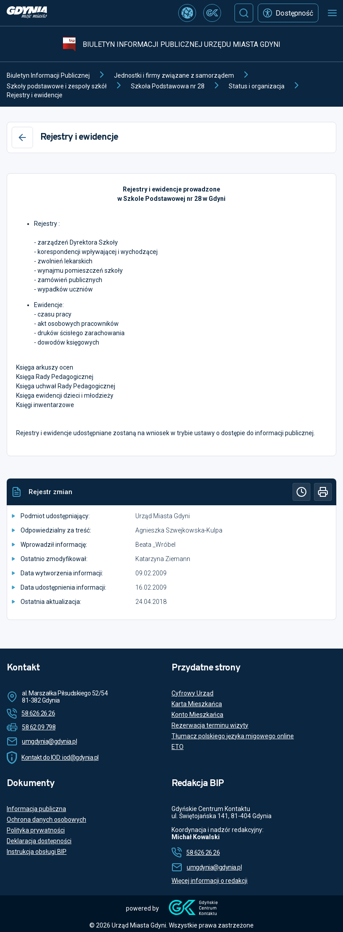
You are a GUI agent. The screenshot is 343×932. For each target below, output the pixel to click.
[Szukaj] (243, 13)
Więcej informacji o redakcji (209, 880)
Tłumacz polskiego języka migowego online (233, 736)
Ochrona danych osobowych (46, 819)
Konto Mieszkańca (197, 714)
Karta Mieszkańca (197, 703)
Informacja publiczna (36, 808)
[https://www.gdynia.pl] (27, 13)
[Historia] (301, 492)
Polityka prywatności (36, 830)
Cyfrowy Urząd (192, 693)
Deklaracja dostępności (39, 841)
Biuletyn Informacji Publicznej (48, 75)
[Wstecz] (22, 137)
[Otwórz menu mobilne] (332, 13)
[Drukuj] (323, 492)
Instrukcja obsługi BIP (37, 851)
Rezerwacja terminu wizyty (210, 725)
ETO (178, 746)
